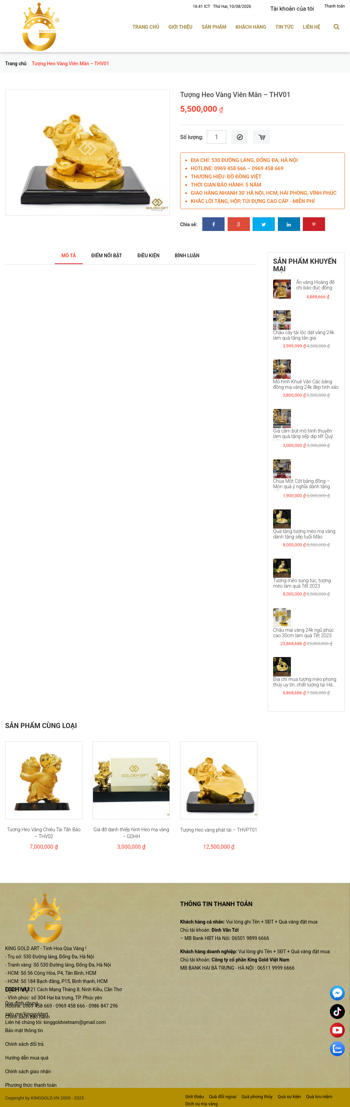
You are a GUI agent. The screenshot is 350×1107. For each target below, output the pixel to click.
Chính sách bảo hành (27, 1014)
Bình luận (194, 253)
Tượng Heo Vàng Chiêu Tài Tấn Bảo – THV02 (43, 831)
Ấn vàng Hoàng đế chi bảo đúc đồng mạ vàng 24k (315, 285)
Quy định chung (21, 1001)
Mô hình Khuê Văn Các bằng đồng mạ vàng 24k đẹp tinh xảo (306, 382)
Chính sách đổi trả (24, 1042)
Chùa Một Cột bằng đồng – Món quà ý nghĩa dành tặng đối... (301, 484)
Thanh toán (334, 6)
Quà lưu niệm (319, 1094)
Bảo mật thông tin (24, 1028)
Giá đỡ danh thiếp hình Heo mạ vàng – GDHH (131, 831)
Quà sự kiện (289, 1094)
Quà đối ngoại (222, 1094)
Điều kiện (150, 253)
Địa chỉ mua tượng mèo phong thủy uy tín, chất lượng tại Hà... (304, 679)
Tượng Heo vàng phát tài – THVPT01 (218, 828)
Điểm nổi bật (103, 253)
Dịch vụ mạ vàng (201, 1101)
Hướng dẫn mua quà (27, 1055)
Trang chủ (145, 25)
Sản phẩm (214, 25)
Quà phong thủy (257, 1094)
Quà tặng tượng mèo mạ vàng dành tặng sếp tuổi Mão (304, 532)
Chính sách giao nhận (28, 1069)
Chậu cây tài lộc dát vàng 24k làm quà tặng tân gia (303, 333)
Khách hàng (250, 25)
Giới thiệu (180, 25)
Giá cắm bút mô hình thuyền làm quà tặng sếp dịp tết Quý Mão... (303, 434)
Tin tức (284, 25)
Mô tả (60, 253)
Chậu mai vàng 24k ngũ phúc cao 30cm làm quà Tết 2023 (303, 630)
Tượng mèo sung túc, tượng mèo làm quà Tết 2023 (302, 581)
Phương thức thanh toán (31, 1083)
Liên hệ (311, 25)
